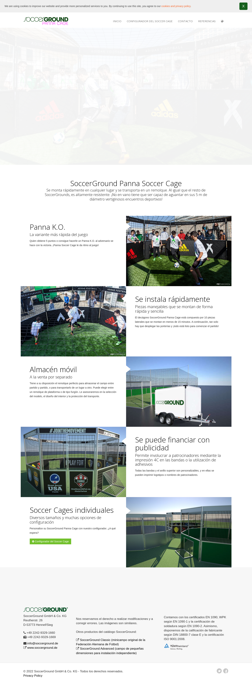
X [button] (243, 6)
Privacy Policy (33, 675)
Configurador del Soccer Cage (150, 21)
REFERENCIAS (207, 21)
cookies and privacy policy (176, 6)
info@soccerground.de (42, 643)
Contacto (185, 21)
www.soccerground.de (42, 647)
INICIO (117, 21)
